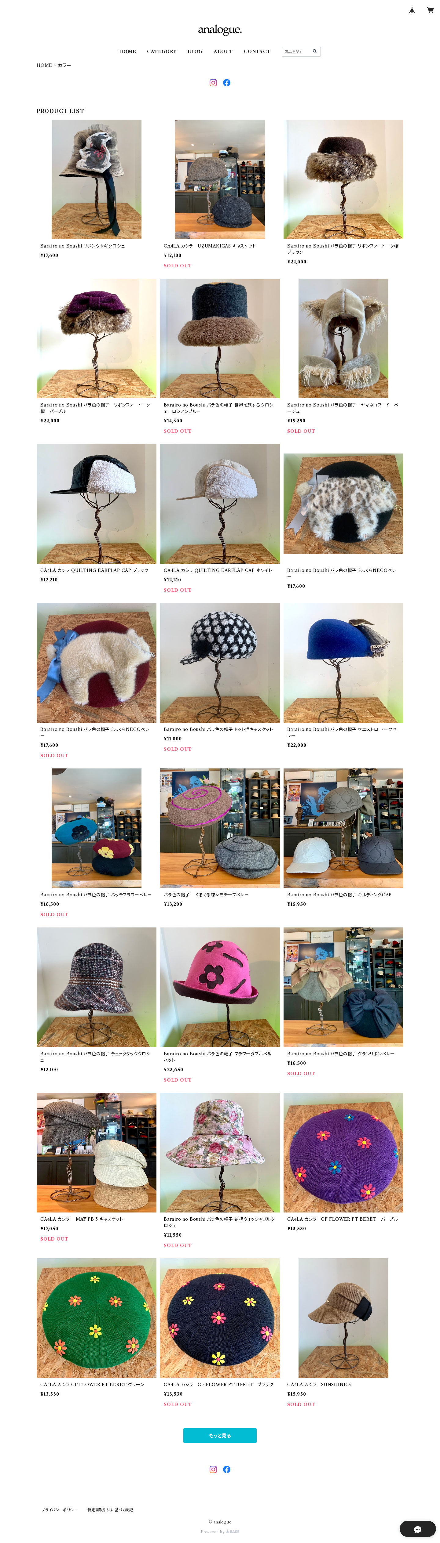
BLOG (195, 51)
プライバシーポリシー (60, 1510)
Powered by (220, 1532)
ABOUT (223, 51)
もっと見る (220, 1436)
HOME (127, 51)
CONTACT (257, 51)
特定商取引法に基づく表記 (110, 1510)
